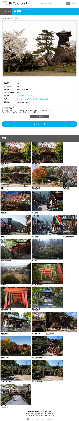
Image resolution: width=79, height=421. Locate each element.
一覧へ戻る (7, 11)
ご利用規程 (39, 116)
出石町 (37, 99)
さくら (21, 99)
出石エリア (28, 96)
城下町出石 (20, 96)
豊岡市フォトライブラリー (34, 419)
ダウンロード (39, 124)
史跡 (46, 99)
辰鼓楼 (42, 99)
